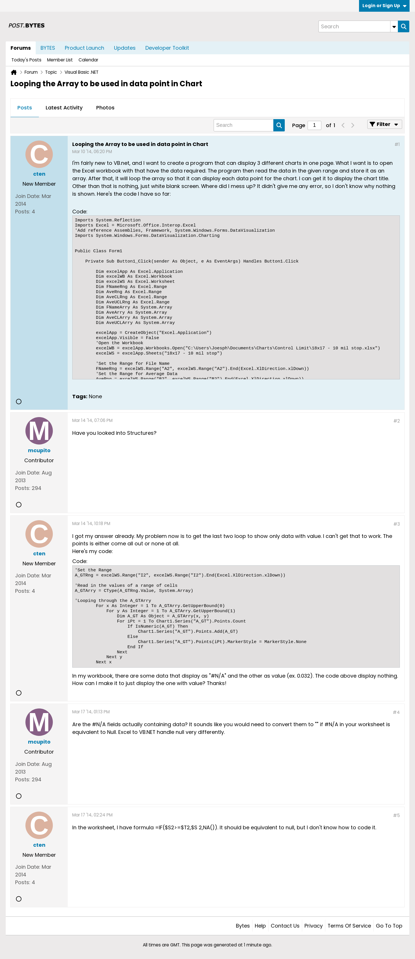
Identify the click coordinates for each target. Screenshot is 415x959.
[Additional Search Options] (394, 26)
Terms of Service (349, 925)
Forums (21, 47)
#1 (397, 144)
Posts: (22, 211)
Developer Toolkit (167, 47)
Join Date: (27, 196)
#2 (396, 421)
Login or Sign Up (384, 6)
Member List (60, 60)
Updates (125, 47)
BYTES (48, 47)
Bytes (243, 925)
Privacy (313, 925)
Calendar (88, 60)
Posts (24, 107)
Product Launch (84, 47)
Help (260, 925)
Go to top (389, 925)
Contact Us (285, 925)
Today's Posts (26, 60)
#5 (396, 815)
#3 (396, 524)
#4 (396, 712)
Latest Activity (64, 107)
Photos (105, 107)
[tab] (25, 108)
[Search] (358, 26)
